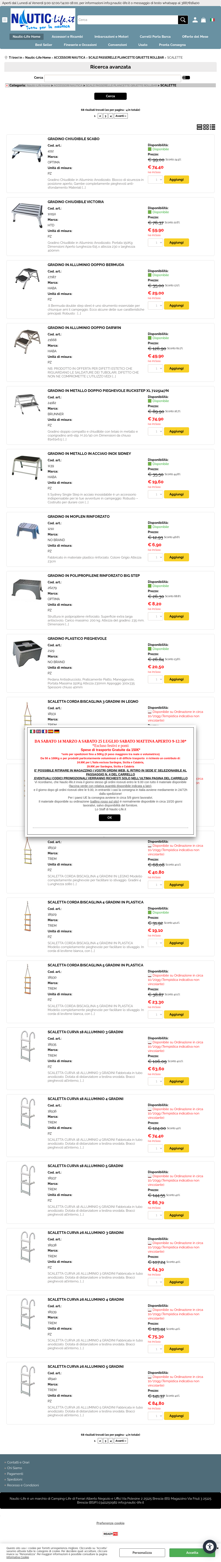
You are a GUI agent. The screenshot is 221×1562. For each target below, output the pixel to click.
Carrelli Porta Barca (156, 37)
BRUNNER (56, 416)
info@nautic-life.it (117, 3)
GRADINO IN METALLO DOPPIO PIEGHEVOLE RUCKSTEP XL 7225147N (108, 392)
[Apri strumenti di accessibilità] (210, 1546)
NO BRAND (56, 542)
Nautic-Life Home (24, 37)
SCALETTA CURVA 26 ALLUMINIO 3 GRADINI (86, 1235)
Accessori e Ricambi (66, 37)
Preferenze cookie (110, 1526)
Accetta (192, 1553)
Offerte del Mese (198, 37)
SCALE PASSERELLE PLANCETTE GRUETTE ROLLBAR (121, 87)
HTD (51, 227)
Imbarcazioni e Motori (111, 37)
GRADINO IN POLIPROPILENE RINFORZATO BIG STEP (94, 577)
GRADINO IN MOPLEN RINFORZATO (79, 518)
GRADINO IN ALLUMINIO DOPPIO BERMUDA (86, 266)
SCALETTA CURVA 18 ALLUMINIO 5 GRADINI (85, 1168)
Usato (144, 46)
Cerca (38, 79)
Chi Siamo (14, 1470)
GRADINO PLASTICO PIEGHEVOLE (77, 640)
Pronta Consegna (175, 46)
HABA (52, 290)
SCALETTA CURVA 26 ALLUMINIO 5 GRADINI (86, 1368)
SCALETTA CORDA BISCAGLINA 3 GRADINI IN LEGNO (93, 703)
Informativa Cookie (17, 1557)
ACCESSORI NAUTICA (68, 87)
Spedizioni (14, 1482)
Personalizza (142, 1553)
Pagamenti (15, 1476)
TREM (52, 861)
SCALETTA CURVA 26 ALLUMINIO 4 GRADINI (86, 1302)
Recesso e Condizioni (23, 1488)
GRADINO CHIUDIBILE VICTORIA (76, 203)
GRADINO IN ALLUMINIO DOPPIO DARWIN (84, 329)
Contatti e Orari (18, 1465)
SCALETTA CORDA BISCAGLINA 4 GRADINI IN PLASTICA (96, 904)
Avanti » (120, 117)
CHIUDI (217, 1548)
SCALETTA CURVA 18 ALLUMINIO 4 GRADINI (85, 1101)
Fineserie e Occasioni (78, 46)
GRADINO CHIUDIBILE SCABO (73, 140)
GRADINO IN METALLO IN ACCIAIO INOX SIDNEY (89, 455)
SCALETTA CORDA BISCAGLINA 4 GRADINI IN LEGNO (93, 837)
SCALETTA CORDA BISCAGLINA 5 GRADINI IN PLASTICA (95, 967)
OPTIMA (54, 164)
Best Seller (40, 46)
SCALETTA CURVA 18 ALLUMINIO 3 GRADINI (85, 1034)
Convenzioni (117, 46)
